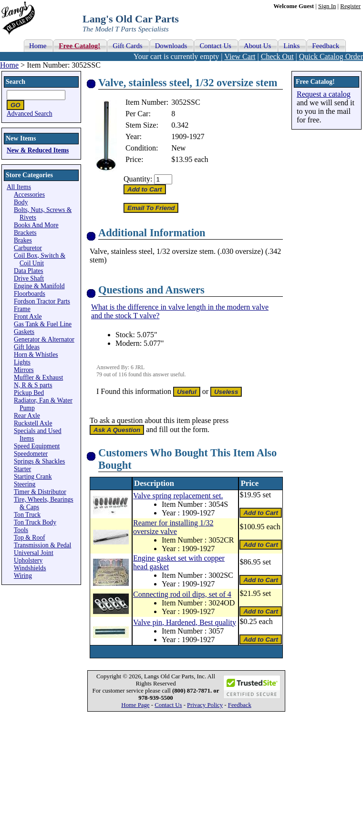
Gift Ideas (27, 347)
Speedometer (31, 453)
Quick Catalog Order (331, 56)
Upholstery (28, 560)
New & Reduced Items (38, 150)
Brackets (25, 232)
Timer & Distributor (40, 491)
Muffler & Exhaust (38, 377)
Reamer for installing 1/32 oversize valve (173, 527)
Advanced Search (29, 113)
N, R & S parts (33, 385)
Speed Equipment (37, 446)
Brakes (23, 240)
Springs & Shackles (39, 461)
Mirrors (24, 369)
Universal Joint (33, 552)
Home (9, 65)
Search (15, 81)
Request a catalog (324, 94)
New (178, 148)
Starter (22, 469)
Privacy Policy (205, 705)
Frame (22, 308)
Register (350, 6)
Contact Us (168, 705)
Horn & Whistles (36, 354)
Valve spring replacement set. (178, 496)
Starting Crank (33, 476)
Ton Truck (27, 514)
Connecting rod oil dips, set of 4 (182, 594)
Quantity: (138, 179)
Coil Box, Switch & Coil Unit (39, 259)
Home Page (135, 705)
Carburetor (28, 248)
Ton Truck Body (35, 522)
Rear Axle (27, 415)
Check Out (277, 56)
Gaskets (24, 331)
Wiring (23, 575)
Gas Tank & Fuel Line (43, 324)
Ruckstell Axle (33, 423)
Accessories (29, 194)
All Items (19, 187)
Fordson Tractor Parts (42, 301)
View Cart (239, 56)
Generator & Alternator (44, 339)
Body (21, 202)
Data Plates (28, 270)
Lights (22, 362)
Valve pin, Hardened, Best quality (184, 622)
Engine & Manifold (39, 286)
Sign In (327, 6)
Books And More (36, 225)
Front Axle (28, 316)
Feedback (239, 705)
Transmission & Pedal (42, 545)
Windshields (30, 568)
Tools (21, 530)
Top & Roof (29, 537)
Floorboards (29, 293)
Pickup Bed (29, 392)
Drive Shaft (29, 278)
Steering (24, 484)
